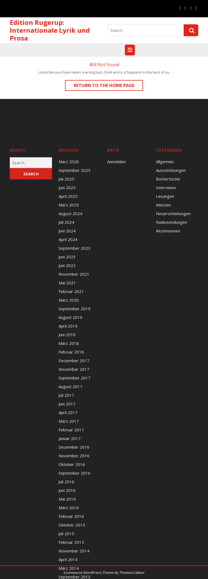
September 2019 (74, 363)
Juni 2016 (67, 545)
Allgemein (165, 216)
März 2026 (68, 216)
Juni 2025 (67, 242)
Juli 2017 (66, 449)
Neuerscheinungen (173, 268)
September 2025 (74, 225)
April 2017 (67, 467)
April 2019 (67, 380)
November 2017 (73, 424)
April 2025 (67, 251)
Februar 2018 (71, 406)
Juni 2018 (67, 389)
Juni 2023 (67, 311)
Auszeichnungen (171, 225)
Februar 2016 (71, 571)
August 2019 (70, 372)
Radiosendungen (171, 276)
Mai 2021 (67, 337)
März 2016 (68, 562)
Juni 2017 (67, 458)
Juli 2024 (66, 276)
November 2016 (73, 510)
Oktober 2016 (71, 519)
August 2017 (70, 441)
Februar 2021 (71, 346)
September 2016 (74, 527)
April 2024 (67, 294)
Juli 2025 (66, 233)
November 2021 (73, 328)
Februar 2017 (71, 484)
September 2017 (74, 432)
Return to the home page (108, 86)
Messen (163, 259)
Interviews (166, 242)
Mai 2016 (67, 553)
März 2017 (68, 475)
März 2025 (68, 259)
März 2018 (68, 398)
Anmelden (116, 216)
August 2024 (70, 268)
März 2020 (68, 354)
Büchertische (168, 233)
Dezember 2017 (73, 415)
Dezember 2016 (73, 501)
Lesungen (165, 251)
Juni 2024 (67, 285)
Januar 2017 (69, 493)
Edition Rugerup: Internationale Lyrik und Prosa (50, 30)
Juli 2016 (66, 536)
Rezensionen (168, 285)
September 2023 (74, 302)
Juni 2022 (67, 320)
